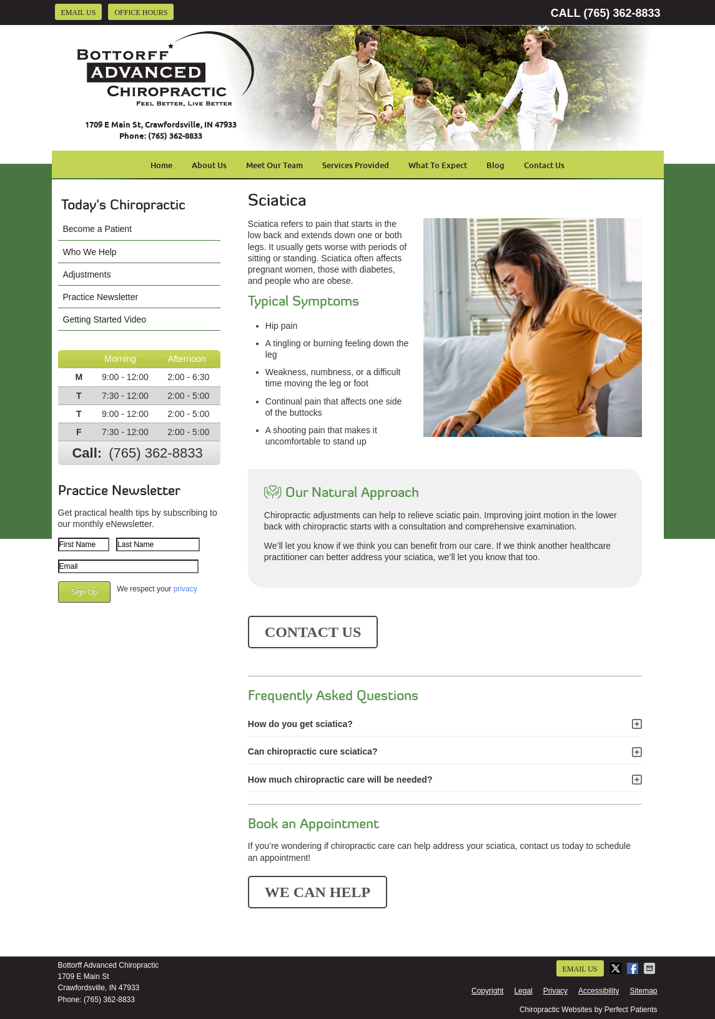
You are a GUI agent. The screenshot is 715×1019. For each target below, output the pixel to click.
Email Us (78, 12)
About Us (209, 165)
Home (161, 165)
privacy (185, 589)
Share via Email (651, 968)
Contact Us (544, 165)
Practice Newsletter (101, 297)
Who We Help (90, 252)
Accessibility (598, 990)
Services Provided (355, 165)
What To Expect (437, 165)
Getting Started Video (105, 319)
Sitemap (643, 990)
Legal (523, 990)
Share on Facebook (634, 968)
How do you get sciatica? (300, 724)
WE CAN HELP (317, 892)
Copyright (487, 990)
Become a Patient (97, 229)
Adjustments (87, 274)
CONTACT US (313, 632)
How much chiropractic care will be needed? (340, 780)
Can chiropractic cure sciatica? (313, 751)
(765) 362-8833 (621, 13)
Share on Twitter (617, 968)
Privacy (555, 990)
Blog (495, 165)
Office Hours (140, 12)
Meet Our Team (274, 165)
